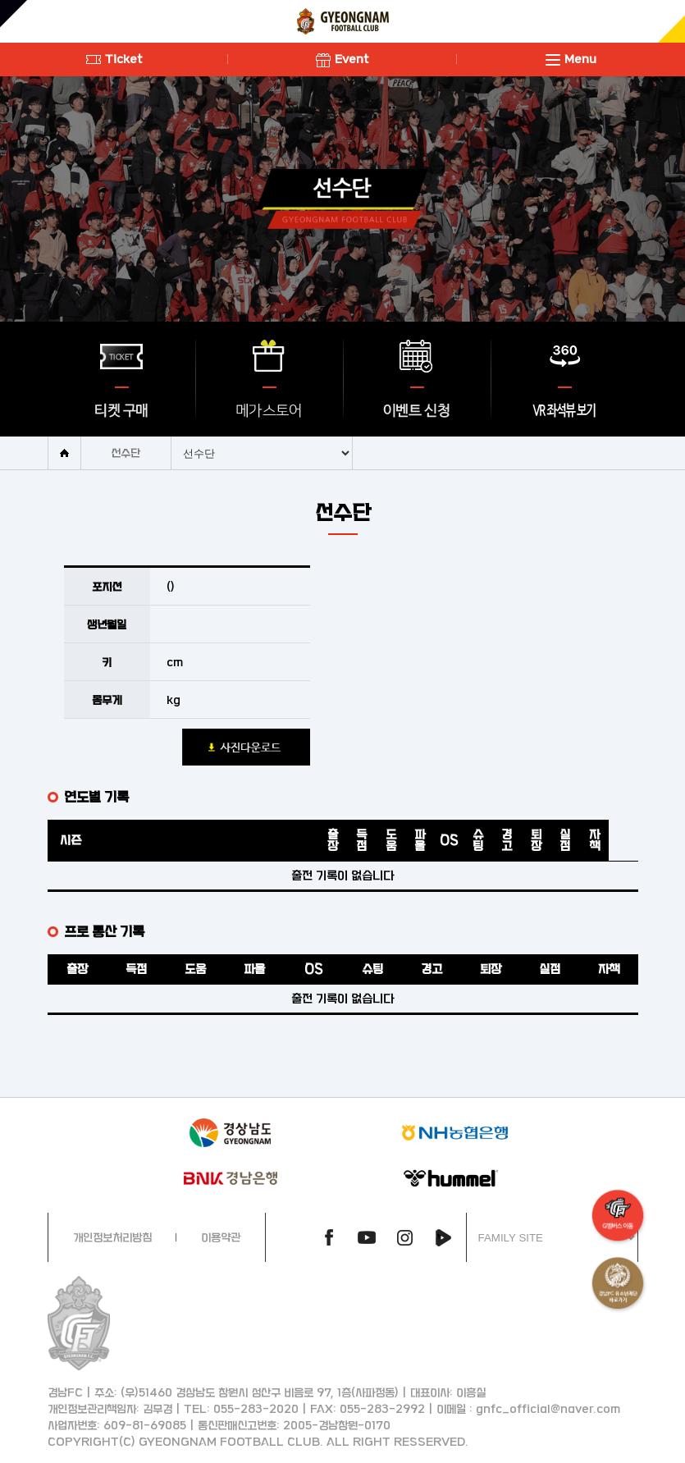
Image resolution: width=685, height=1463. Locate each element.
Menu (571, 58)
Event (342, 58)
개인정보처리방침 (112, 1237)
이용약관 (220, 1237)
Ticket (114, 58)
